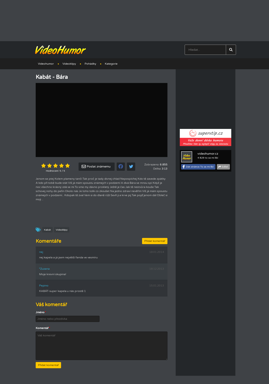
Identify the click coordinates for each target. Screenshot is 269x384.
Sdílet (225, 166)
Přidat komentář (154, 241)
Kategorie (111, 63)
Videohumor (46, 63)
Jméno (41, 312)
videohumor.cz (207, 153)
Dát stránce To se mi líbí (200, 166)
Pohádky (90, 63)
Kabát (47, 229)
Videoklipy (69, 63)
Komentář (43, 328)
